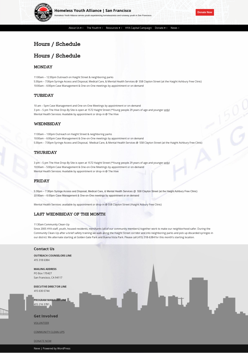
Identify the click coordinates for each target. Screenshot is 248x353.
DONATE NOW (42, 341)
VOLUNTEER (41, 323)
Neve (37, 349)
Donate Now (205, 12)
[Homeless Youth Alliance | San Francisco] (93, 12)
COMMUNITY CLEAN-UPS (49, 332)
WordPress (63, 349)
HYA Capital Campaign (139, 28)
